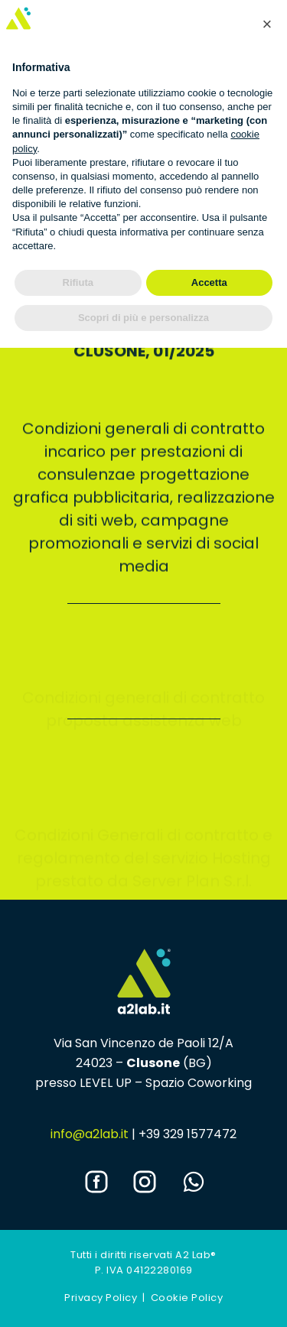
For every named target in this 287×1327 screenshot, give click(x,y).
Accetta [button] (209, 282)
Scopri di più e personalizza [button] (143, 317)
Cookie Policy (187, 1297)
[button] (267, 24)
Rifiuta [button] (78, 282)
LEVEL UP (106, 1083)
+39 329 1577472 (187, 1134)
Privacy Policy (100, 1297)
